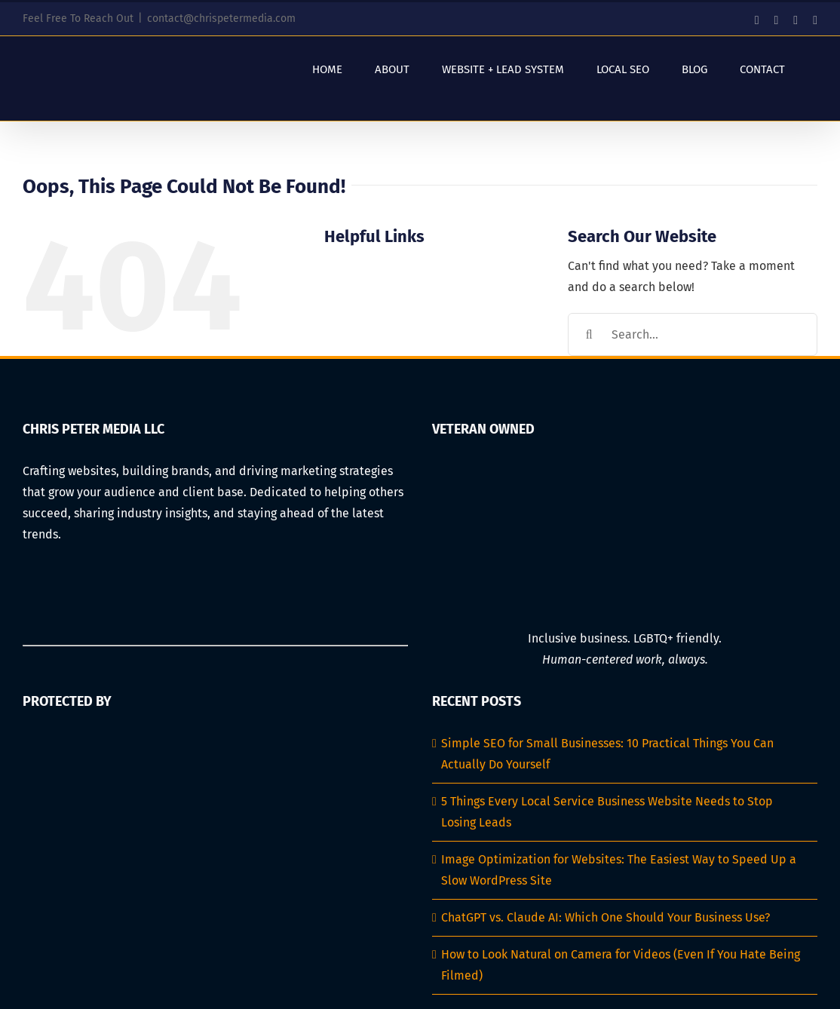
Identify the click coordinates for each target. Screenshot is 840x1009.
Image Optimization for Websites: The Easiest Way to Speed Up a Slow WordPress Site (618, 870)
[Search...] (692, 334)
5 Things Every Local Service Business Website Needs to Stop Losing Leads (607, 812)
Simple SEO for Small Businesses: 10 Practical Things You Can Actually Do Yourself (607, 753)
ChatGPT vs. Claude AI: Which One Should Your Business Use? (605, 917)
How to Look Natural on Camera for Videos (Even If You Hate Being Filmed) (620, 965)
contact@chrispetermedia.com (221, 18)
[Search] (589, 334)
